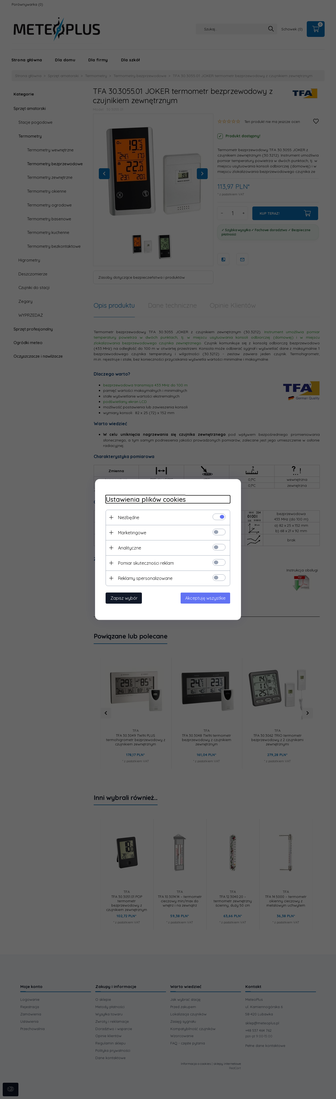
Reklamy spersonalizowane (145, 578)
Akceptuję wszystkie (205, 598)
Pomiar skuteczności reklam (146, 563)
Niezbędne (128, 517)
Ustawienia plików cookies (146, 499)
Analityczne (129, 548)
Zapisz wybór (124, 598)
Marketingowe (132, 532)
